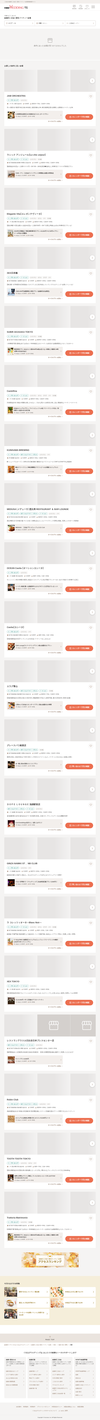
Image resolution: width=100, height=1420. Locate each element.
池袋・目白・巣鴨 (62, 1345)
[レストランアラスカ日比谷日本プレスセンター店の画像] (50, 1025)
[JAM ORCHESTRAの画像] (50, 81)
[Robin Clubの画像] (50, 1085)
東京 (54, 1345)
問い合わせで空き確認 (79, 766)
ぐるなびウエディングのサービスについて (44, 1410)
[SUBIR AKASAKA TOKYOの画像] (50, 317)
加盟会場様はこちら (69, 1406)
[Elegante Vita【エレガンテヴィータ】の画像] (50, 199)
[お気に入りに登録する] (90, 96)
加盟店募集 (80, 1406)
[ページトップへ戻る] (50, 1338)
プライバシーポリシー (43, 1406)
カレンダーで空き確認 (79, 117)
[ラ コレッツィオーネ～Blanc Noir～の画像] (50, 907)
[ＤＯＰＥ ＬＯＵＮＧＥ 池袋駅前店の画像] (50, 789)
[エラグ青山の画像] (50, 671)
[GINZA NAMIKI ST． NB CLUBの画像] (50, 848)
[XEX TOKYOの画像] (50, 967)
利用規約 (25, 1406)
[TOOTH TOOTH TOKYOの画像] (50, 1144)
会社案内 (18, 1406)
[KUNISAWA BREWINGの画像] (50, 435)
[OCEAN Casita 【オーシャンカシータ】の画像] (50, 553)
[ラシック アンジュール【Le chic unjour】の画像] (50, 140)
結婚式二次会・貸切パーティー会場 (41, 1345)
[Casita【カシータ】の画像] (50, 612)
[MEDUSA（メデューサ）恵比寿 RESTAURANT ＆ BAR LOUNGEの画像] (50, 494)
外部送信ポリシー (57, 1406)
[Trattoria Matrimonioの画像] (50, 1203)
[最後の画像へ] (92, 80)
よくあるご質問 (63, 1410)
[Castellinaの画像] (50, 376)
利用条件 (32, 1406)
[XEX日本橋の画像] (50, 258)
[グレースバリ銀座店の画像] (50, 730)
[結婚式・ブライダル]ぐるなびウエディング (16, 1345)
